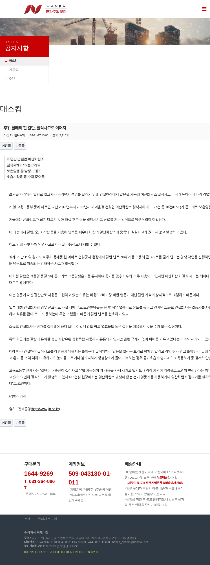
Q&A (12, 78)
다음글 (19, 145)
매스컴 (13, 61)
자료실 (13, 69)
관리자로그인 (47, 519)
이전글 (6, 145)
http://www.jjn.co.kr (45, 409)
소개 (27, 519)
